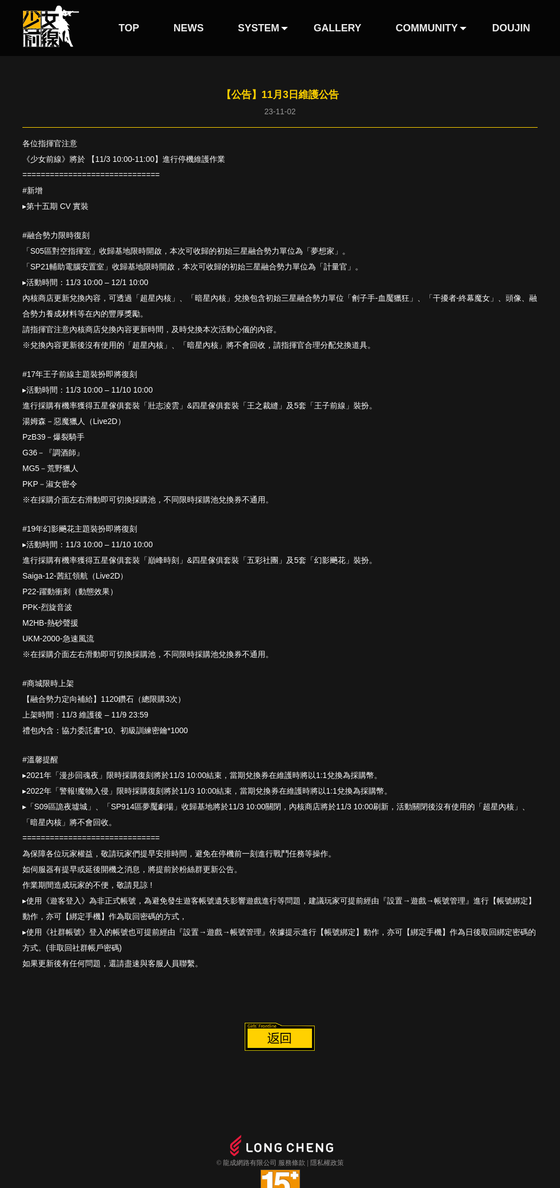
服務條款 (291, 1163)
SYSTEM (258, 28)
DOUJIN (511, 28)
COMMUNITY (427, 28)
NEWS (189, 28)
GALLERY (337, 28)
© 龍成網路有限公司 (246, 1163)
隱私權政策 (327, 1163)
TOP (129, 28)
